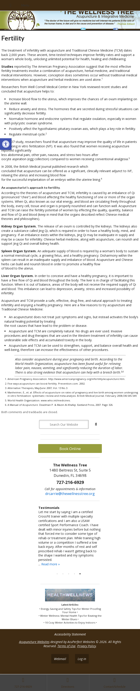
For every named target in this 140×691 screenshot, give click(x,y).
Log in (82, 659)
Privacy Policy (86, 646)
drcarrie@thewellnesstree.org (70, 493)
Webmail (60, 659)
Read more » (50, 564)
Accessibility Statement (70, 634)
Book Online (70, 448)
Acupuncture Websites (34, 642)
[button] (6, 144)
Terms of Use (66, 646)
